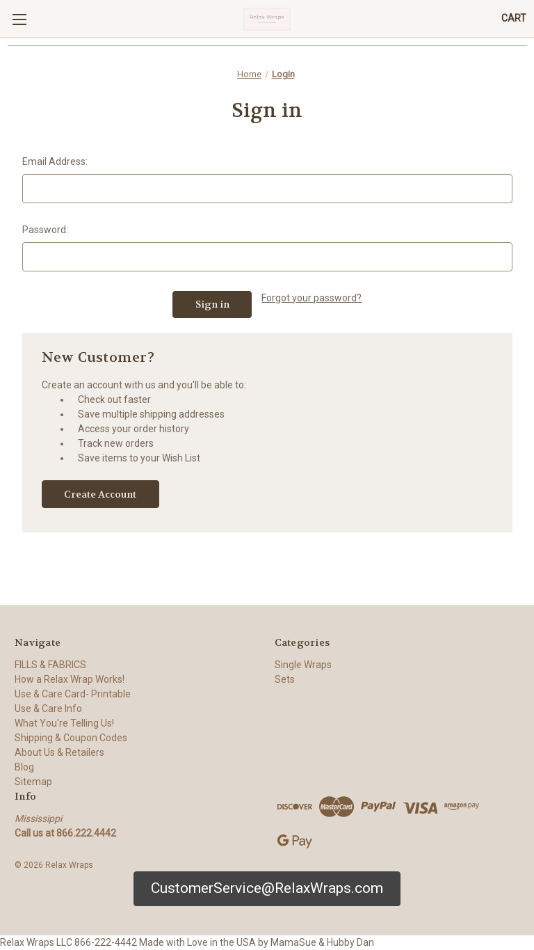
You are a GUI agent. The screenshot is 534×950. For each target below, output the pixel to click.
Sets (285, 679)
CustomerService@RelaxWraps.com (267, 888)
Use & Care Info (48, 708)
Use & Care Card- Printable (73, 693)
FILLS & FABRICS (50, 664)
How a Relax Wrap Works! (69, 679)
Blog (24, 767)
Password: (45, 229)
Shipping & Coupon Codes (71, 737)
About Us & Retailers (59, 752)
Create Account (100, 494)
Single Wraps (303, 664)
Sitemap (33, 781)
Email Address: (55, 161)
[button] (267, 888)
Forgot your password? (311, 297)
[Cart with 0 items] (514, 18)
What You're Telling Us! (64, 723)
